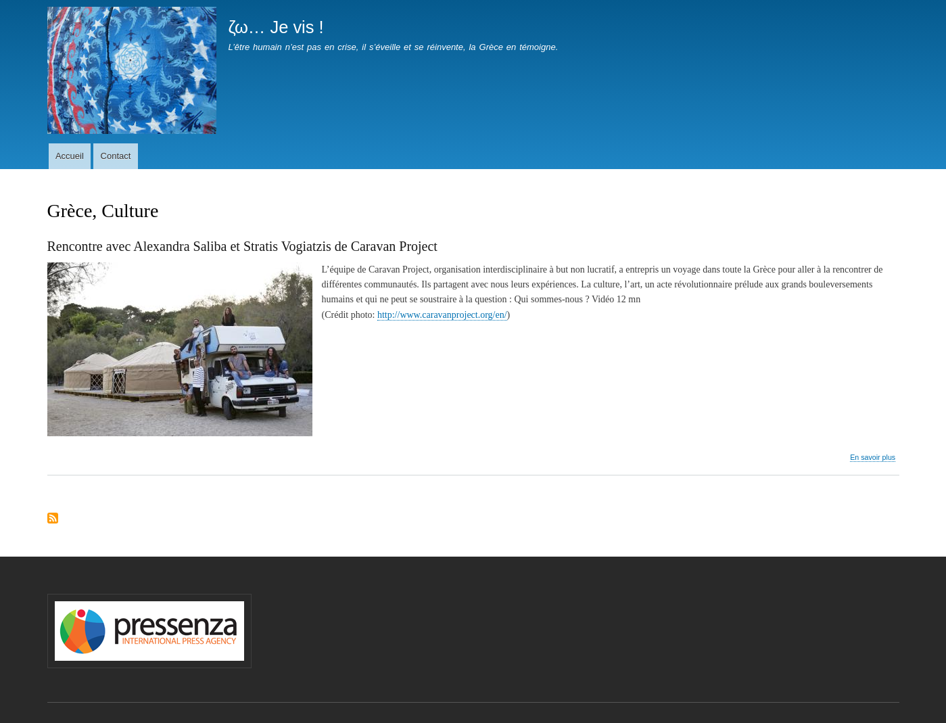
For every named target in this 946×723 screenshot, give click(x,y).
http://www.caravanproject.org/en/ (442, 315)
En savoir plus (872, 457)
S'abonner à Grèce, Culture (52, 519)
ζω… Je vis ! (275, 27)
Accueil (69, 156)
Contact (116, 156)
